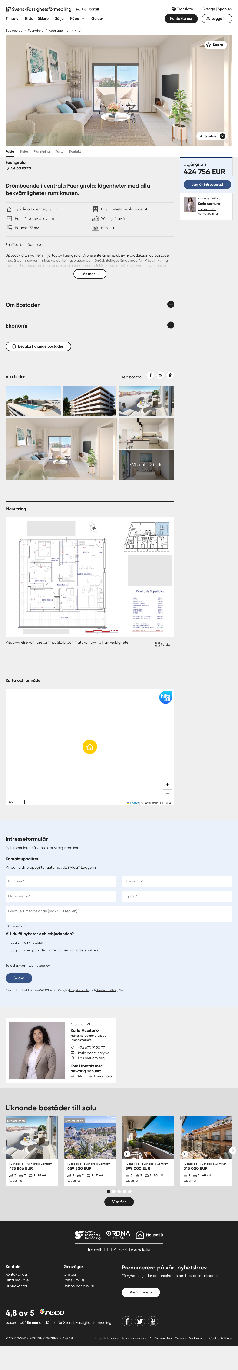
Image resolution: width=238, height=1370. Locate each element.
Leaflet (133, 803)
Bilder (24, 151)
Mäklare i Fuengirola (95, 1076)
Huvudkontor (16, 1286)
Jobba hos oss (76, 1286)
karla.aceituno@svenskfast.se (102, 1053)
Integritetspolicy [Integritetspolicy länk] (107, 1338)
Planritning (42, 151)
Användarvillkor (106, 990)
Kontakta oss (181, 18)
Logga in (218, 18)
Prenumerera (141, 1292)
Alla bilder (212, 136)
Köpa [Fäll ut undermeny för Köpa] (74, 18)
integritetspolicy (38, 965)
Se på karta (18, 168)
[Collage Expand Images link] (90, 433)
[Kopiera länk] (169, 375)
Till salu (12, 18)
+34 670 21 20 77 (91, 1048)
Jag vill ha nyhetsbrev (24, 942)
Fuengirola (35, 30)
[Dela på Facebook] (148, 375)
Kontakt (75, 151)
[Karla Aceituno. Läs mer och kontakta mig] (206, 206)
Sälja (59, 18)
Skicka (18, 978)
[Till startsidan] (52, 9)
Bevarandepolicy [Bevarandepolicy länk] (134, 1338)
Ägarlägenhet (59, 30)
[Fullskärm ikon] (164, 645)
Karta (59, 151)
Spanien (225, 9)
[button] (90, 747)
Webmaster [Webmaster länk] (198, 1338)
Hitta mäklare (37, 18)
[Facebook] (127, 1321)
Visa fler (119, 1201)
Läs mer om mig (91, 1058)
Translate (185, 9)
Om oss (70, 1274)
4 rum (79, 30)
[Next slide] (232, 1150)
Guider (97, 18)
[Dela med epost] (159, 375)
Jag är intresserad (207, 184)
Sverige (209, 9)
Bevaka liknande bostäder (38, 345)
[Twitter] (140, 1321)
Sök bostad (14, 30)
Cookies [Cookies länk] (181, 1338)
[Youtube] (153, 1321)
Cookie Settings (220, 1338)
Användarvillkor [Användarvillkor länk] (161, 1338)
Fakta (10, 151)
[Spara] (215, 45)
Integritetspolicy (79, 990)
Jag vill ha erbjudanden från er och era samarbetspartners (52, 950)
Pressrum (71, 1280)
